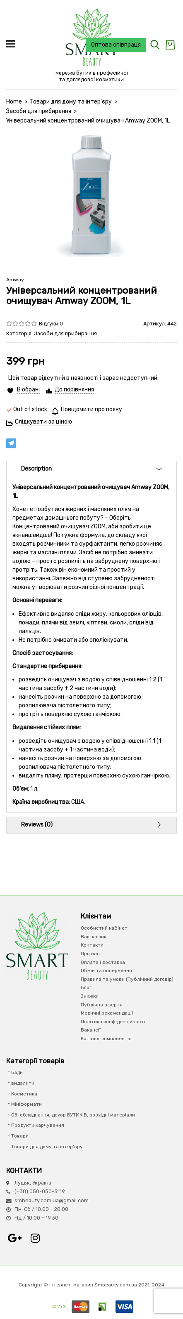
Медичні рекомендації (107, 1013)
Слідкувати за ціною (43, 421)
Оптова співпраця (116, 44)
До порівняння (74, 389)
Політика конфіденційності (113, 1022)
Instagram (35, 1238)
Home (14, 101)
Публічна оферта (102, 1005)
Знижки (90, 996)
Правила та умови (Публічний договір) (127, 979)
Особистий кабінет (104, 928)
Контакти (92, 945)
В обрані (28, 389)
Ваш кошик (93, 937)
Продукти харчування (37, 1125)
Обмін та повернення (106, 970)
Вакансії (91, 1030)
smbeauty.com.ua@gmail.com (51, 1200)
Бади (17, 1072)
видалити (22, 1083)
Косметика (24, 1094)
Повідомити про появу (91, 409)
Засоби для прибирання (38, 111)
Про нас (90, 953)
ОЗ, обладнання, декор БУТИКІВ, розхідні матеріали (73, 1115)
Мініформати (26, 1104)
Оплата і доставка (103, 962)
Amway (15, 280)
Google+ (14, 1238)
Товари (20, 1136)
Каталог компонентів (106, 1038)
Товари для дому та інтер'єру (70, 101)
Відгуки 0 (51, 323)
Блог (86, 987)
